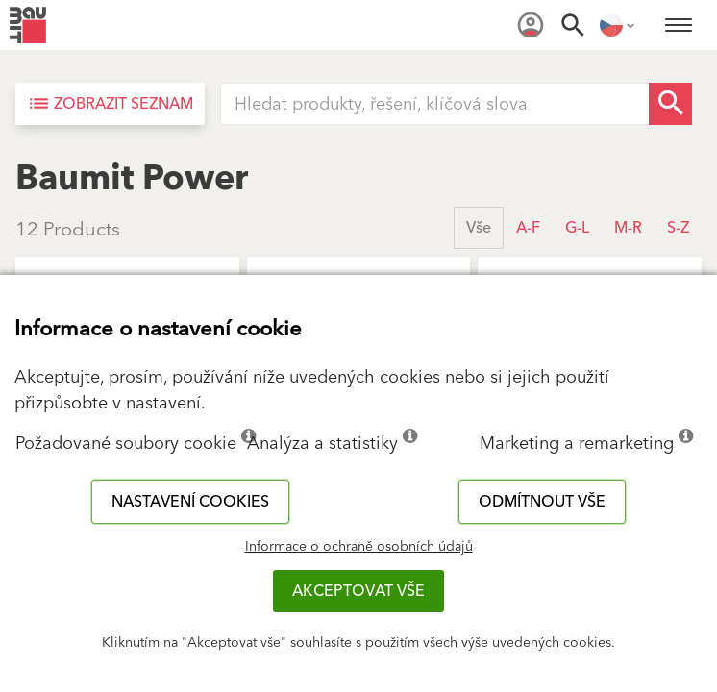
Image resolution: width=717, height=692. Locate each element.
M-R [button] (628, 227)
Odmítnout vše (542, 501)
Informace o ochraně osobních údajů (359, 546)
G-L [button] (577, 227)
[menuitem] (530, 25)
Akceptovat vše (358, 591)
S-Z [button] (678, 227)
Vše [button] (478, 227)
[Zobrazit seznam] (110, 104)
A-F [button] (528, 227)
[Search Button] (670, 104)
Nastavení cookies (190, 501)
